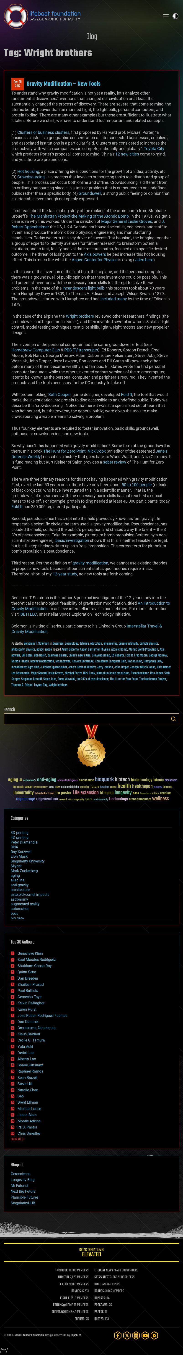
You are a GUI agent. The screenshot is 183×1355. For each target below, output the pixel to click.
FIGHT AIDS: (67, 1298)
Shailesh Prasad (31, 984)
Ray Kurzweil (21, 852)
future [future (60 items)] (94, 787)
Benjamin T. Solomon (36, 644)
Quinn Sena (27, 972)
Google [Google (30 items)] (113, 787)
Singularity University (28, 861)
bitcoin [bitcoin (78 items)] (158, 780)
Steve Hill (25, 1084)
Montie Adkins (29, 1121)
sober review (114, 462)
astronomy (19, 899)
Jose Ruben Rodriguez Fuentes (42, 1015)
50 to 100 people (137, 484)
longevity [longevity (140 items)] (123, 793)
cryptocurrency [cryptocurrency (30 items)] (41, 787)
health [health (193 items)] (124, 786)
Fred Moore (140, 656)
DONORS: (76, 1291)
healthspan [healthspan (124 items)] (142, 786)
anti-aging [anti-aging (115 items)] (46, 780)
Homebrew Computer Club (35, 350)
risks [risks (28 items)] (70, 799)
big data (17, 918)
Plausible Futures (25, 1197)
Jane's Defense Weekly (82, 667)
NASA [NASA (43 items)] (136, 793)
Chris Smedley (29, 1133)
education (96, 644)
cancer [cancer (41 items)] (28, 787)
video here (143, 259)
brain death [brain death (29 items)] (18, 787)
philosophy (18, 650)
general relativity (128, 644)
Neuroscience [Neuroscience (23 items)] (145, 794)
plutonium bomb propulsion (112, 673)
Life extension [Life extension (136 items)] (86, 793)
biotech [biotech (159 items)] (122, 780)
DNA (14, 847)
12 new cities (127, 154)
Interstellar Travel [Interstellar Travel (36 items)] (44, 793)
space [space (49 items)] (89, 799)
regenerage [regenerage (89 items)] (25, 799)
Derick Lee (26, 1053)
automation (20, 909)
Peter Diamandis (24, 842)
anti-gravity (20, 885)
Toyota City (154, 148)
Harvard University (82, 661)
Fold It (126, 394)
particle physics (149, 644)
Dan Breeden (28, 978)
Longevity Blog (23, 1180)
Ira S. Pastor (27, 1127)
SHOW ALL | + (18, 1139)
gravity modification (90, 563)
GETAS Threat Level (91, 1253)
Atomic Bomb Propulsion (143, 650)
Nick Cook (97, 451)
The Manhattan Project (152, 679)
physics (30, 650)
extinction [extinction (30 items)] (84, 787)
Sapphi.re (76, 1335)
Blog (91, 36)
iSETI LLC (28, 614)
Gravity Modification (42, 661)
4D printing (19, 837)
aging (15, 875)
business (58, 644)
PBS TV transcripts (81, 350)
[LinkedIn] (136, 1335)
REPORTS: (100, 1298)
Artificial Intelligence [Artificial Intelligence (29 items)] (67, 780)
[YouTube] (145, 1335)
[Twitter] (127, 1335)
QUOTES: (99, 1319)
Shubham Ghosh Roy (35, 966)
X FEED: (64, 1284)
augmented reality (25, 904)
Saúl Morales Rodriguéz (37, 959)
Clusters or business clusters (43, 132)
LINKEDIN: (64, 1277)
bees (14, 913)
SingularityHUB (23, 1203)
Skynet (16, 866)
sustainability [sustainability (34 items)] (101, 799)
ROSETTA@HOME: (62, 1312)
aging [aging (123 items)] (13, 780)
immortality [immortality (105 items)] (23, 793)
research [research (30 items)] (63, 799)
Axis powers (95, 254)
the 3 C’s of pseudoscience (92, 679)
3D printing (19, 832)
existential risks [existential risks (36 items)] (70, 787)
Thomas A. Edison (22, 685)
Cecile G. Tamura (31, 1040)
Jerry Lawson (105, 667)
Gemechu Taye (29, 997)
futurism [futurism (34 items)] (104, 787)
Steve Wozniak (66, 679)
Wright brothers (80, 316)
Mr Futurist (19, 1186)
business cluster (57, 656)
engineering (110, 644)
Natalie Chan (28, 1090)
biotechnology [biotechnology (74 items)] (141, 780)
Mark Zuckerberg (24, 871)
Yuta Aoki (25, 1046)
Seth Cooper (59, 394)
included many (114, 298)
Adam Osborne (70, 650)
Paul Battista (28, 991)
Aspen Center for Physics (94, 259)
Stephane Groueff (31, 679)
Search (173, 718)
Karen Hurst (27, 1009)
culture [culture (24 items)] (51, 787)
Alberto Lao (27, 1059)
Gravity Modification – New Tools (64, 84)
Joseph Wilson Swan (142, 667)
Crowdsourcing (31, 176)
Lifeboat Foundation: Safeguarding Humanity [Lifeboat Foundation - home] (80, 16)
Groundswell (90, 193)
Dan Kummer (28, 1022)
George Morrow (158, 656)
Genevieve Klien (30, 953)
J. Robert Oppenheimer (53, 667)
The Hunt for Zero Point (64, 451)
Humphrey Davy (153, 661)
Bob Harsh (40, 656)
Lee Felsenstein (20, 673)
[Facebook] (117, 1335)
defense (84, 644)
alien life (17, 880)
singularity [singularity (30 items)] (79, 799)
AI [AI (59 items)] (20, 780)
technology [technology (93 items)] (118, 799)
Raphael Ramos (30, 1071)
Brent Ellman (28, 1102)
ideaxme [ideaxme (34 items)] (167, 787)
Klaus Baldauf (29, 1034)
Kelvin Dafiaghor (31, 1003)
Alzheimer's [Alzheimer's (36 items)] (29, 780)
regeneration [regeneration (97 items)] (47, 799)
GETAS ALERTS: (103, 1277)
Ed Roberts (117, 656)
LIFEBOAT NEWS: (104, 1270)
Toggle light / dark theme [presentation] (175, 16)
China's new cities (79, 656)
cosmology (71, 644)
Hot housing (28, 171)
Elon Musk (19, 856)
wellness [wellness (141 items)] (160, 799)
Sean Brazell (28, 1078)
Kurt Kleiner (164, 667)
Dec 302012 (18, 84)
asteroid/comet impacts (30, 894)
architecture (20, 890)
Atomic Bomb (119, 650)
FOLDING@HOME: (63, 1305)
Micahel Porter (73, 673)
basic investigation (72, 540)
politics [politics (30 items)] (155, 793)
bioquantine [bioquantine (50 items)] (86, 780)
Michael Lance (29, 1109)
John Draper (121, 667)
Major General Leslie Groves (126, 221)
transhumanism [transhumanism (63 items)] (140, 799)
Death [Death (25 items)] (57, 787)
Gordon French (20, 661)
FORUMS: (80, 1319)
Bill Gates (27, 656)
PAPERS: (99, 1312)
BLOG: (97, 1284)
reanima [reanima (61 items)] (165, 793)
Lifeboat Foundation (32, 1335)
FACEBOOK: (61, 1270)
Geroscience (20, 1174)
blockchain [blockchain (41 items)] (171, 780)
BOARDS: (99, 1291)
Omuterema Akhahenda (37, 1028)
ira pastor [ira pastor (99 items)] (63, 793)
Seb (21, 1096)
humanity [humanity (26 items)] (158, 787)
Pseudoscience (140, 673)
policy (40, 650)
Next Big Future (23, 1191)
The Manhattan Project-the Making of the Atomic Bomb (79, 216)
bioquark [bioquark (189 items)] (104, 779)
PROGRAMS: (101, 1305)
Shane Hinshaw (30, 1065)
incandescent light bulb (83, 288)
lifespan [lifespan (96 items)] (106, 793)
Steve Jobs (49, 679)
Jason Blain (27, 1115)
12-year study (65, 574)
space (48, 650)
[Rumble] (154, 1335)
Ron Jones (156, 673)
